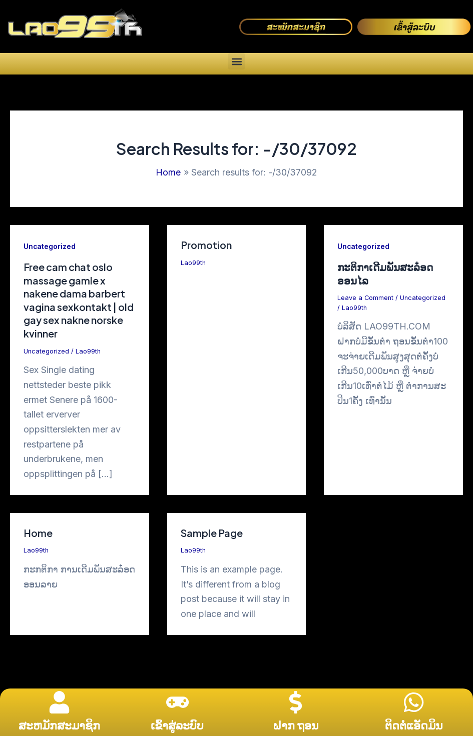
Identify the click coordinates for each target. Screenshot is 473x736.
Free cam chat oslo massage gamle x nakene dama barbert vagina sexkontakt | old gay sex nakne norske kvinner (75, 299)
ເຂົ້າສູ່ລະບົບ (177, 725)
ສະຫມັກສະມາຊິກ (59, 725)
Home (38, 530)
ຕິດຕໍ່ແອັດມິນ (413, 725)
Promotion (206, 244)
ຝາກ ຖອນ (295, 725)
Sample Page (212, 530)
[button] (236, 61)
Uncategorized (50, 246)
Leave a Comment (365, 297)
